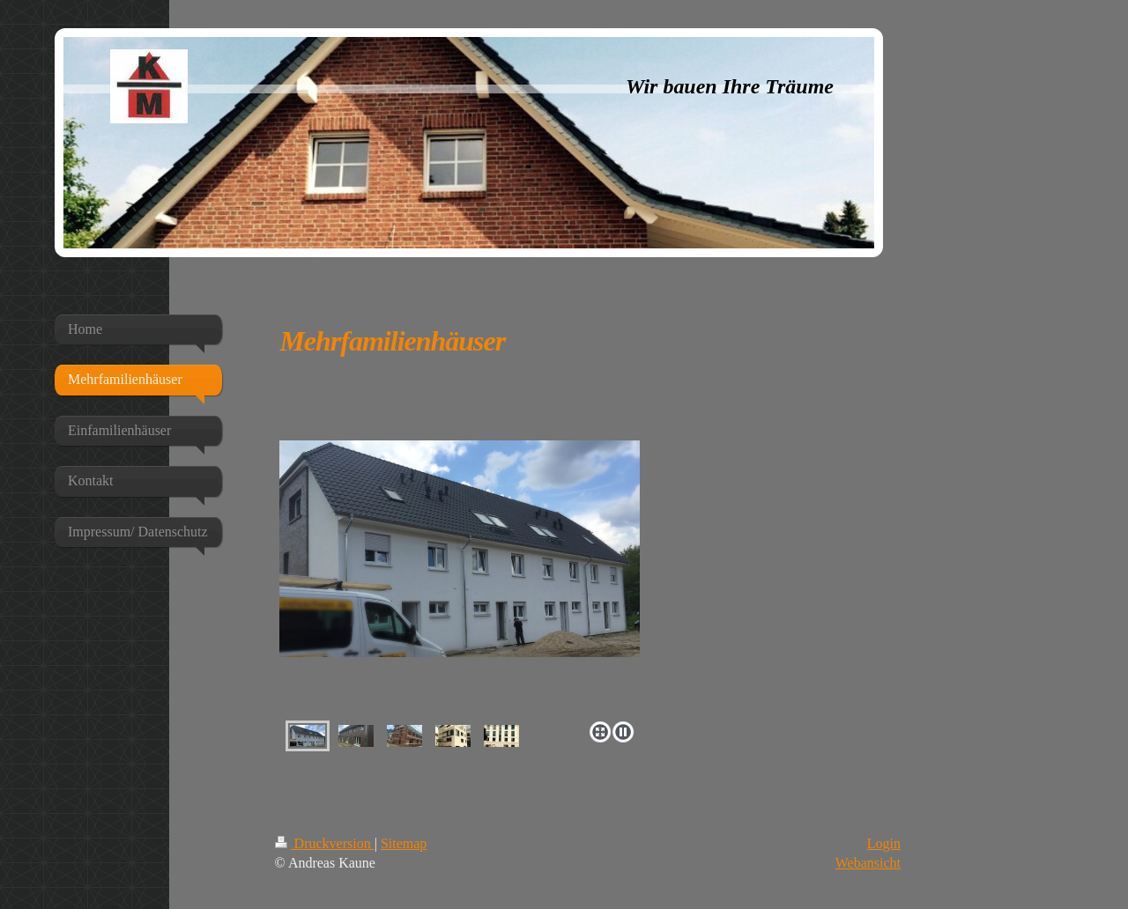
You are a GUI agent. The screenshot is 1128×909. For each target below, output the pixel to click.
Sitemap (404, 843)
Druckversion (325, 843)
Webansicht (868, 862)
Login (884, 843)
